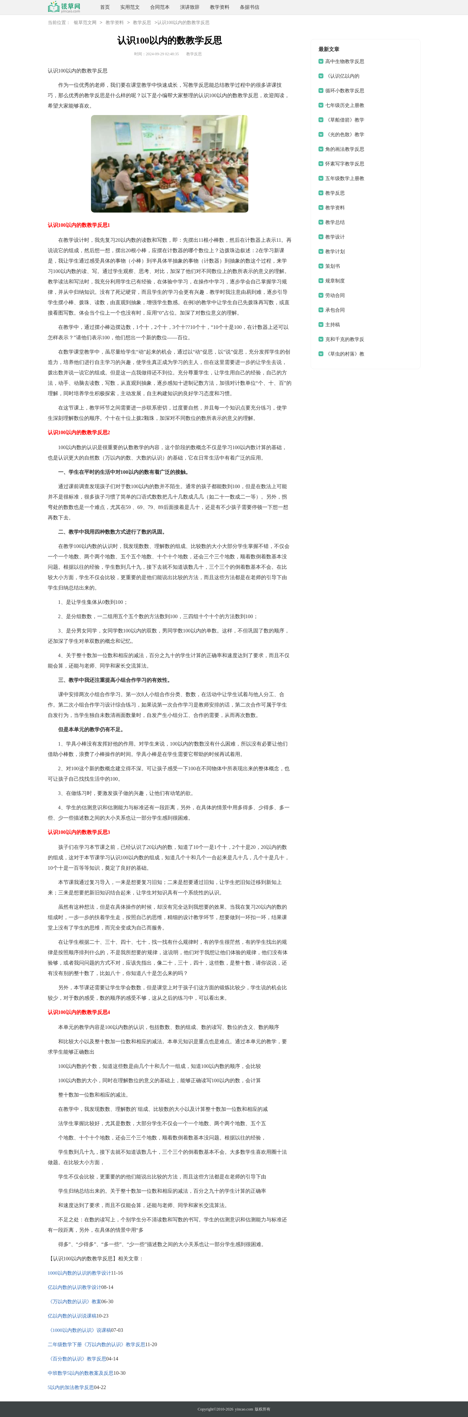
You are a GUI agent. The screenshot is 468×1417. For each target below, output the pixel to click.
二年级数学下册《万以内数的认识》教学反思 (96, 1344)
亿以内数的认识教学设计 (74, 1287)
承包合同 (335, 310)
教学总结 (335, 222)
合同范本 (160, 7)
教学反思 (142, 22)
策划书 (332, 266)
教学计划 (335, 251)
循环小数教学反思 (344, 90)
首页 (105, 7)
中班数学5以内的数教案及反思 (81, 1373)
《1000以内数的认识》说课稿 (79, 1330)
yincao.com (244, 1409)
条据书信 (249, 7)
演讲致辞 (190, 7)
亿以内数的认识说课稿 (72, 1316)
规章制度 (335, 280)
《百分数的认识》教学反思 (77, 1358)
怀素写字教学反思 (344, 163)
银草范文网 (85, 22)
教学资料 (219, 7)
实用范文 (130, 7)
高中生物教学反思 (344, 61)
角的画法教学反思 (344, 149)
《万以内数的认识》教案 (74, 1301)
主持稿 (332, 324)
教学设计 (335, 237)
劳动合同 (335, 295)
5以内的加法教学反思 (71, 1387)
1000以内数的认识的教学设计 (79, 1273)
